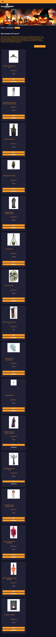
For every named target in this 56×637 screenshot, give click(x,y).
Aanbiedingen (9, 27)
